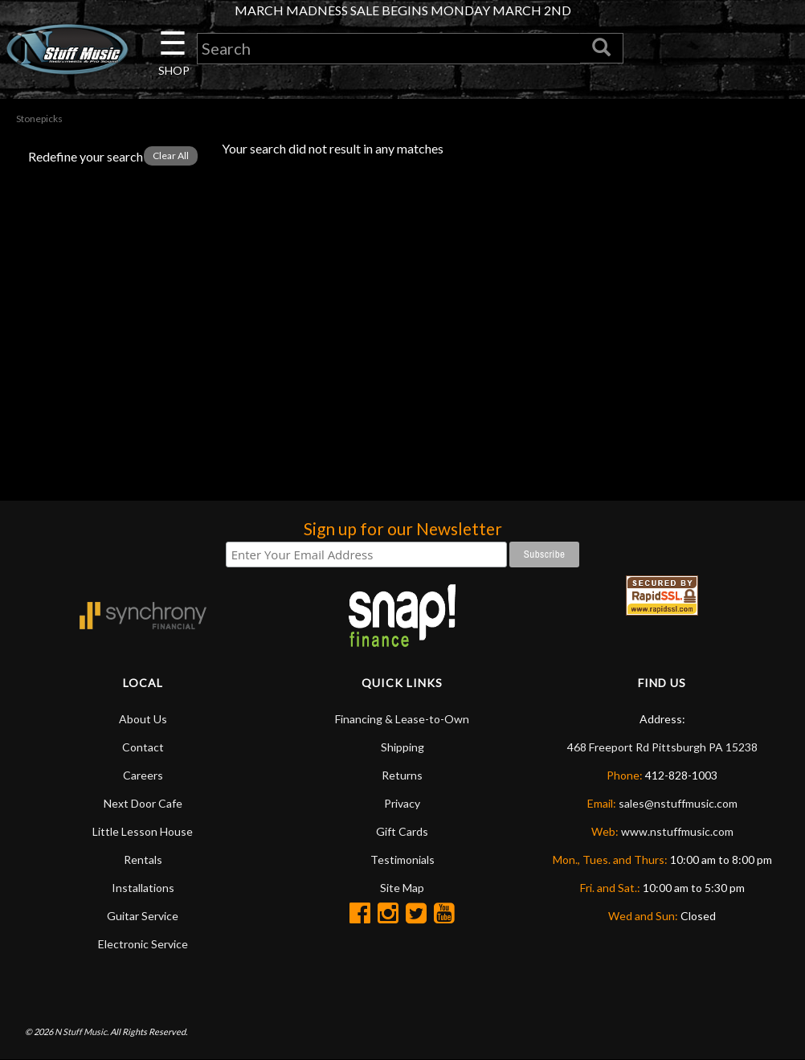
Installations (143, 887)
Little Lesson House (142, 831)
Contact (143, 747)
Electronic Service (143, 944)
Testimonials (402, 859)
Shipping (402, 747)
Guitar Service (142, 916)
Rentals (143, 859)
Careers (143, 775)
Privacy (402, 803)
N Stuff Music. (81, 1031)
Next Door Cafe (143, 803)
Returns (402, 775)
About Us (143, 719)
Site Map (402, 887)
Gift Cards (402, 831)
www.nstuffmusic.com (677, 831)
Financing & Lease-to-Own (402, 719)
